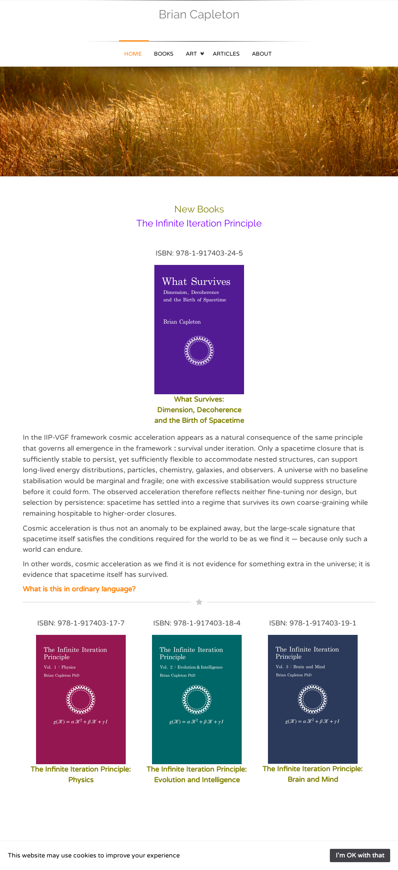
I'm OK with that (360, 855)
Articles (226, 54)
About (262, 54)
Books (164, 54)
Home (133, 54)
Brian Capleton (199, 14)
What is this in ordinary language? (79, 589)
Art (191, 54)
